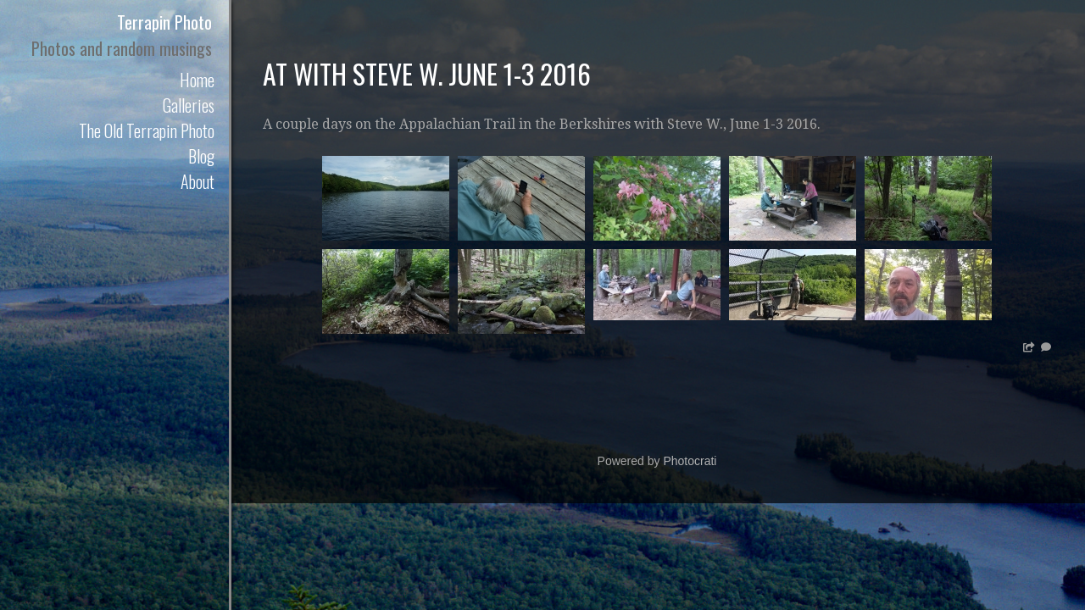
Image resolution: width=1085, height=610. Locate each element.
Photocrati (689, 461)
